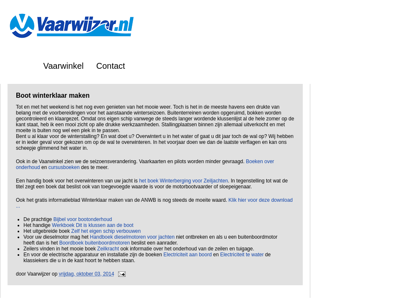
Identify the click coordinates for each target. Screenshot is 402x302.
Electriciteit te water (242, 255)
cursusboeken (64, 167)
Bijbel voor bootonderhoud (82, 219)
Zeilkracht (108, 249)
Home (19, 65)
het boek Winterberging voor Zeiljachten (183, 181)
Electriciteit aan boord (187, 255)
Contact (110, 65)
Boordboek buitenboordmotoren (94, 243)
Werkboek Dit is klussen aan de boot (93, 225)
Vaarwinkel (63, 65)
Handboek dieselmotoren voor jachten (132, 237)
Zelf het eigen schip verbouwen (106, 231)
